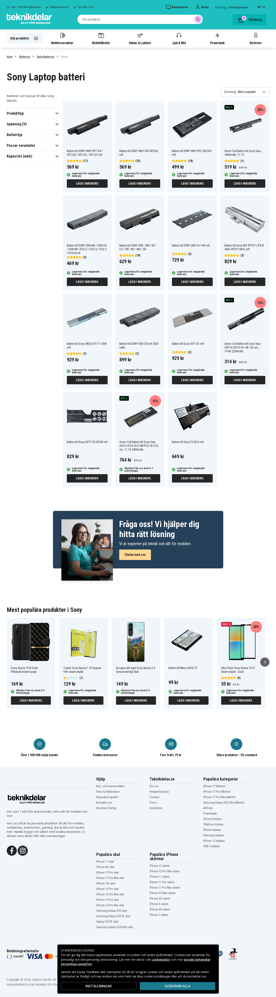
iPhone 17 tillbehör (214, 786)
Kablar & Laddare (140, 38)
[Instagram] (23, 850)
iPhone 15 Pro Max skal (110, 905)
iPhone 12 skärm (160, 865)
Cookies (155, 797)
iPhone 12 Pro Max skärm (165, 871)
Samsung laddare (213, 835)
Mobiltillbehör (101, 38)
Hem (10, 56)
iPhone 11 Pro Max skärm (165, 887)
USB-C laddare (211, 846)
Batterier (256, 38)
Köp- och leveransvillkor (110, 786)
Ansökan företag (106, 808)
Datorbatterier (45, 56)
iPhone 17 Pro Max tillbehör (219, 797)
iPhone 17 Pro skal (107, 872)
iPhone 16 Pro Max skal (110, 894)
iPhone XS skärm (160, 898)
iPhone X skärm (159, 904)
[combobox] (140, 19)
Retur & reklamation (108, 791)
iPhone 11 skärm (160, 876)
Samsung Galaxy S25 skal (111, 910)
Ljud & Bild (179, 38)
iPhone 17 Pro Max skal (110, 878)
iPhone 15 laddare (214, 840)
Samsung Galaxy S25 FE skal (113, 916)
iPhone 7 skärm (159, 915)
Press (153, 802)
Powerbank (217, 38)
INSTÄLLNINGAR (99, 986)
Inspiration (156, 808)
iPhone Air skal (105, 867)
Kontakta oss (104, 802)
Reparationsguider (107, 797)
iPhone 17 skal (105, 861)
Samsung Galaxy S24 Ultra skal (114, 927)
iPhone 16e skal (105, 883)
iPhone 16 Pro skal (107, 889)
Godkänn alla (177, 986)
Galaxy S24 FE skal (107, 921)
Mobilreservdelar (62, 38)
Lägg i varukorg (87, 183)
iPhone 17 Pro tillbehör (216, 791)
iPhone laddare (212, 830)
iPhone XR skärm (160, 909)
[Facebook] (12, 850)
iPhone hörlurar (212, 819)
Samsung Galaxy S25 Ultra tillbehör (224, 802)
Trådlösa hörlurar (213, 824)
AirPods (208, 808)
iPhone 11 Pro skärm (162, 882)
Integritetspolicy (159, 791)
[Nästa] (264, 662)
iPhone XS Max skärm (163, 893)
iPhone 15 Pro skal (107, 899)
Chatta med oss (135, 555)
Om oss (154, 786)
